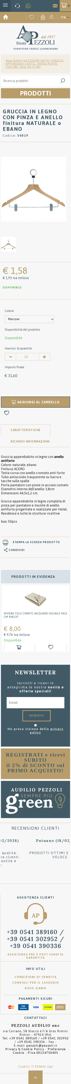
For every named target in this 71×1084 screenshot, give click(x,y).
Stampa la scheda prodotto (36, 542)
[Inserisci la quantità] (27, 357)
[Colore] (29, 319)
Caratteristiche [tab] (26, 430)
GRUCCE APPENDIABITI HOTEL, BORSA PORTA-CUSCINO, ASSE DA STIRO (34, 64)
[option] (33, 189)
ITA (63, 17)
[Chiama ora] (18, 6)
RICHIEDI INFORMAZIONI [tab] (30, 441)
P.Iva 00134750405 (43, 1052)
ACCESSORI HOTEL (37, 60)
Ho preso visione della (35, 730)
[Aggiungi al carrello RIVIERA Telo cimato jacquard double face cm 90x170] (19, 647)
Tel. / (35, 1040)
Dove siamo (35, 988)
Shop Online (14, 60)
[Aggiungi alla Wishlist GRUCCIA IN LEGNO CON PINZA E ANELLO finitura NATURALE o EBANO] (6, 413)
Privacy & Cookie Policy (24, 1049)
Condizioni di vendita (36, 977)
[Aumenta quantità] (44, 357)
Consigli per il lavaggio (35, 982)
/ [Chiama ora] (36, 938)
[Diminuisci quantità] (10, 357)
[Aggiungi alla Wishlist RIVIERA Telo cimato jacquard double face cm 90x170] (51, 647)
